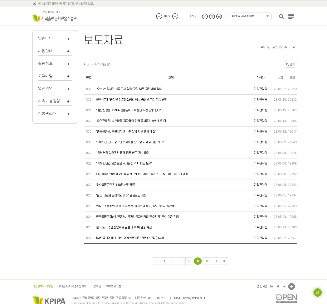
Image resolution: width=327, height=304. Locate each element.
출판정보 (45, 63)
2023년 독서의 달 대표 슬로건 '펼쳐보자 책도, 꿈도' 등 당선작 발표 (136, 206)
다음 (216, 261)
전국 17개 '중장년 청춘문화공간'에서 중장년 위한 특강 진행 (131, 99)
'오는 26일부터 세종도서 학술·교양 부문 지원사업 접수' (129, 89)
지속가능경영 (49, 101)
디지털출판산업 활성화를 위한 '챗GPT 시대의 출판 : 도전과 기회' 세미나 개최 (142, 174)
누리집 (265, 47)
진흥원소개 (47, 113)
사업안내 (45, 51)
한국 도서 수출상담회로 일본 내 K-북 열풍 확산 (124, 227)
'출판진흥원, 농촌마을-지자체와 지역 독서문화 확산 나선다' (131, 121)
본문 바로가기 (50, 11)
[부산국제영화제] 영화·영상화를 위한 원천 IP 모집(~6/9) (130, 238)
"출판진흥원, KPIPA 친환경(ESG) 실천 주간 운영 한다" (128, 110)
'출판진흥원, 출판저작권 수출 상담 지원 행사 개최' (126, 131)
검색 (290, 64)
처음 (156, 261)
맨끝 (224, 261)
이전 (164, 261)
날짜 (280, 78)
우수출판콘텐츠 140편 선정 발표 (116, 185)
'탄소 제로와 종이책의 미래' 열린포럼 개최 (121, 195)
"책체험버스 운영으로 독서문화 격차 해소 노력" (124, 163)
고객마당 (45, 76)
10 (206, 260)
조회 (292, 78)
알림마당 (45, 38)
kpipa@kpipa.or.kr (194, 298)
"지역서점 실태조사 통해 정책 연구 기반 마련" (123, 153)
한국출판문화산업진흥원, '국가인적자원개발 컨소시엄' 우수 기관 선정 (137, 217)
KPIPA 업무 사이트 (243, 16)
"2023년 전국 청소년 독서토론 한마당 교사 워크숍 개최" (130, 142)
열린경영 (45, 88)
